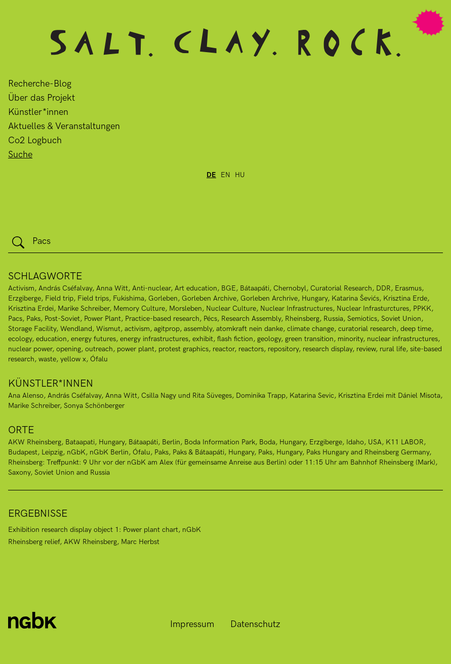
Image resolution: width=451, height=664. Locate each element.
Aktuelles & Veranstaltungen (64, 126)
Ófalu (99, 359)
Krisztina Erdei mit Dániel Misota (389, 395)
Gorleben (163, 298)
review (366, 349)
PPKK (422, 308)
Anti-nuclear (151, 288)
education (51, 339)
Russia (333, 318)
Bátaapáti (254, 288)
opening (68, 349)
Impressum (192, 624)
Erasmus (408, 288)
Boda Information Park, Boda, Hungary (244, 442)
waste (47, 359)
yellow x (73, 359)
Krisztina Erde (405, 298)
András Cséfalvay (65, 288)
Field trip (59, 298)
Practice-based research (162, 318)
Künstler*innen (38, 112)
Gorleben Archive (209, 298)
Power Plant (102, 318)
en (225, 175)
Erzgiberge (24, 298)
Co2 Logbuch (35, 140)
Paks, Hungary (280, 452)
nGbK (76, 452)
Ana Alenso (26, 395)
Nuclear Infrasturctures (373, 308)
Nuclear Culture (231, 308)
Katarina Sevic (312, 395)
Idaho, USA (364, 442)
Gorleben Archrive (269, 298)
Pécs (210, 318)
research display (327, 349)
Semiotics (362, 318)
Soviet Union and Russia (72, 472)
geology (269, 339)
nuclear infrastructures (402, 339)
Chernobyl (289, 288)
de (211, 175)
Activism (21, 288)
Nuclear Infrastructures (296, 308)
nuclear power (30, 349)
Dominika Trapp (260, 395)
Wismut (108, 328)
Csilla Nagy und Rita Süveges (186, 395)
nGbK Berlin (109, 452)
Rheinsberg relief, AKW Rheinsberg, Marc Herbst (83, 541)
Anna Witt (112, 288)
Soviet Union (401, 318)
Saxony (19, 472)
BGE (228, 288)
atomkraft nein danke (249, 328)
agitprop (167, 328)
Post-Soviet (62, 318)
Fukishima (128, 298)
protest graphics (183, 349)
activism (137, 328)
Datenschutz (255, 624)
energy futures (93, 339)
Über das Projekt (41, 98)
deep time (415, 328)
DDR (383, 288)
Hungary (314, 298)
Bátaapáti (143, 442)
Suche (20, 154)
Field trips (93, 298)
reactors (251, 349)
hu (240, 175)
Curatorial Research (341, 288)
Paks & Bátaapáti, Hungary (213, 452)
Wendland (76, 328)
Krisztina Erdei (31, 308)
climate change (310, 328)
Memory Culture (139, 308)
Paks (33, 318)
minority (350, 339)
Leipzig (52, 452)
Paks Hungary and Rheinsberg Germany (367, 452)
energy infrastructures (154, 339)
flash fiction (235, 339)
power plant (135, 349)
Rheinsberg (302, 318)
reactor (223, 349)
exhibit (202, 339)
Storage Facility (32, 328)
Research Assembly (251, 318)
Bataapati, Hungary (95, 442)
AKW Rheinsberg (34, 442)
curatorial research (367, 328)
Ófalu (141, 452)
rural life (393, 349)
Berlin (171, 442)
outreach (99, 349)
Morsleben (185, 308)
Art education (196, 288)
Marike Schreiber (83, 308)
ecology (20, 339)
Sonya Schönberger (94, 405)
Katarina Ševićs (355, 298)
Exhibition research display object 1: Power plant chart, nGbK (104, 529)
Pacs (15, 318)
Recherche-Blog (39, 83)
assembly (198, 328)
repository (283, 349)
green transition (309, 339)
